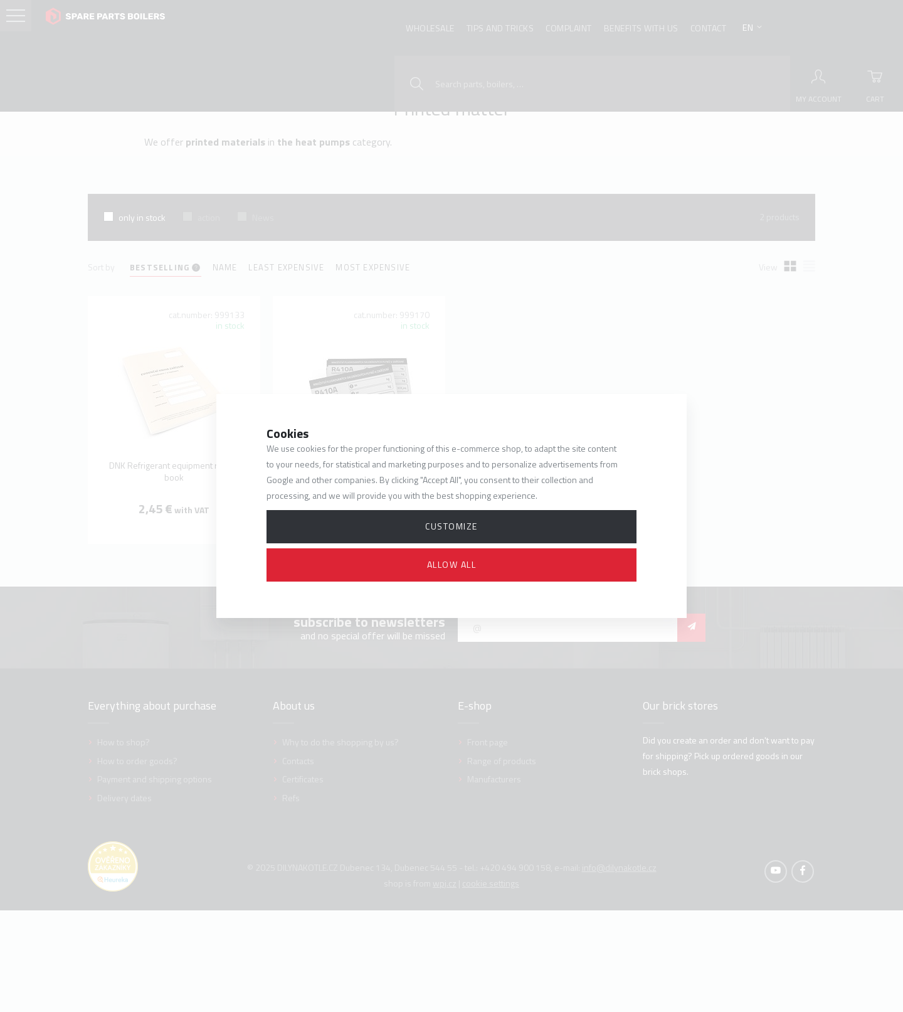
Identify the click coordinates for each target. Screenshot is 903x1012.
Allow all (452, 564)
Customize (451, 526)
